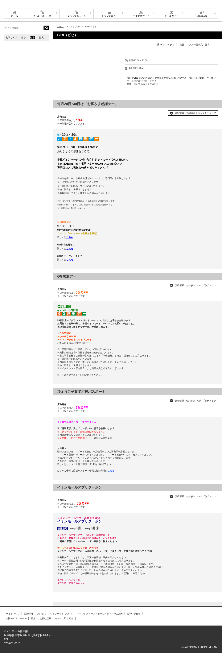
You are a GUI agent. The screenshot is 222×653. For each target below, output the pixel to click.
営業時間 (28, 613)
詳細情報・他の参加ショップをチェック (195, 113)
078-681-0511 (12, 643)
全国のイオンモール (16, 618)
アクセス (41, 613)
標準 (32, 37)
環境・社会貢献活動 (41, 618)
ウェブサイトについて (61, 613)
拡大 (41, 37)
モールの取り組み (64, 618)
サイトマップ (13, 613)
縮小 (23, 37)
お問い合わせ (133, 613)
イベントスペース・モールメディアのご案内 (100, 613)
